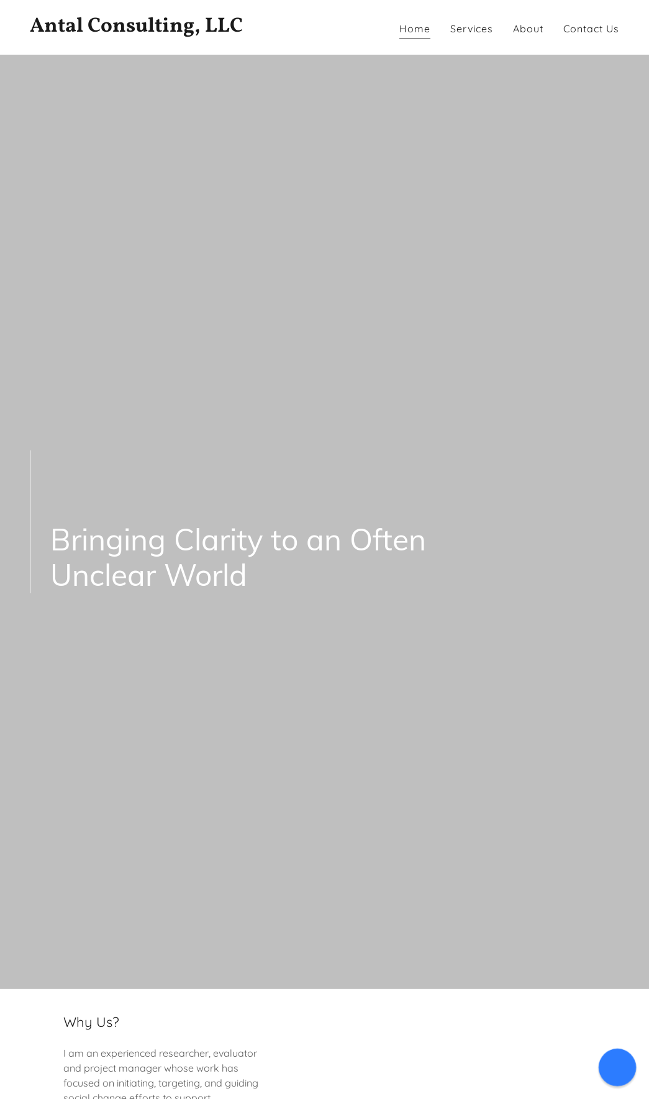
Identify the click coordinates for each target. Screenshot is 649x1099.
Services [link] (471, 28)
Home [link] (414, 28)
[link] (172, 28)
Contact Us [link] (591, 28)
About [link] (528, 28)
